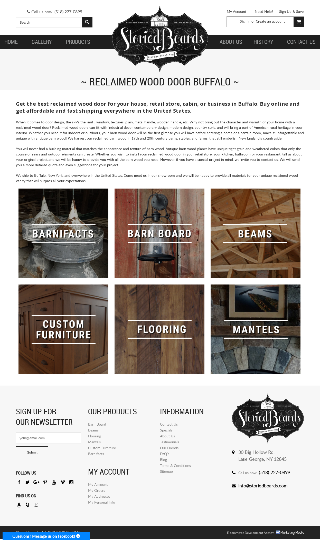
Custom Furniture (102, 447)
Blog (163, 459)
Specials (166, 430)
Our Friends (169, 447)
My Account (236, 11)
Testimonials (169, 441)
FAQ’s (164, 453)
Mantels (94, 441)
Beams (93, 430)
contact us (269, 159)
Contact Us (169, 424)
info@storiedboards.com (263, 486)
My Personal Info (101, 502)
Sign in (245, 21)
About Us (167, 436)
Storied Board (160, 39)
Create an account (270, 21)
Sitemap (166, 471)
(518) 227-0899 (68, 12)
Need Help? (264, 11)
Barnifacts (96, 453)
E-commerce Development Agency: (251, 533)
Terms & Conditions (175, 465)
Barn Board (97, 424)
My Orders (96, 490)
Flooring (94, 436)
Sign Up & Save (291, 11)
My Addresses (99, 496)
